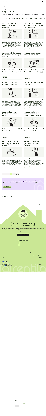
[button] (41, 264)
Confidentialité (24, 403)
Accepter (16, 405)
